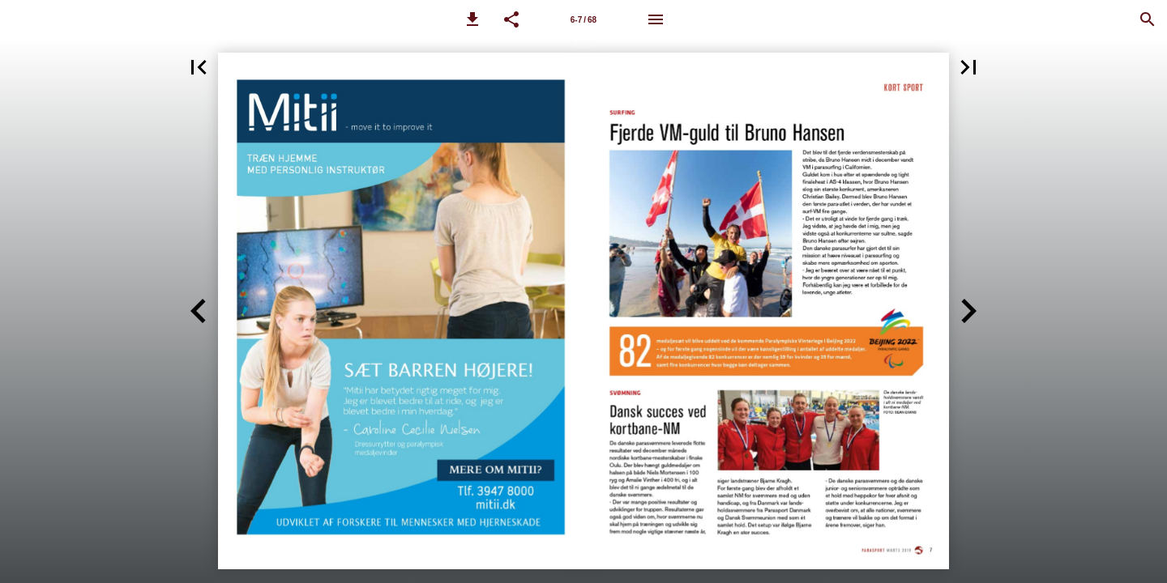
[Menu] (655, 19)
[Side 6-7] (583, 19)
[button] (472, 19)
